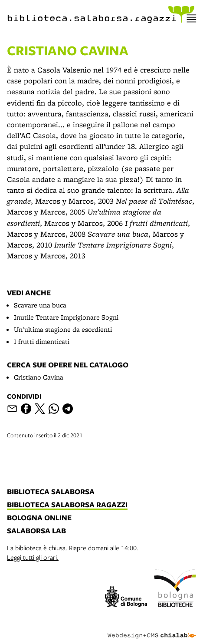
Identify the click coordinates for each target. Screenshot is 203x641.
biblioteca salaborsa (51, 492)
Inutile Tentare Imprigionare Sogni (66, 317)
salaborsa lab (36, 531)
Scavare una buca (40, 305)
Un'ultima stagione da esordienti (63, 329)
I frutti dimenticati (41, 341)
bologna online (39, 518)
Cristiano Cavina (38, 377)
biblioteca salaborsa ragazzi (67, 505)
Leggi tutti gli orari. (33, 557)
